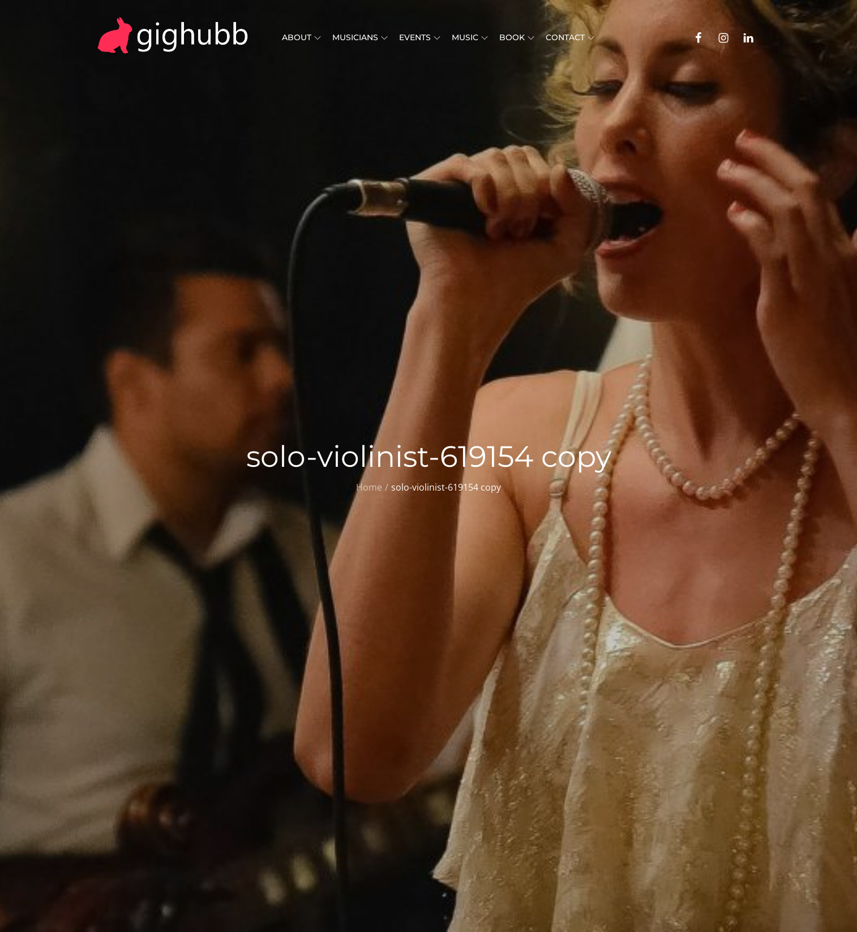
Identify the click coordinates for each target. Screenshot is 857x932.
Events (419, 37)
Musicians (360, 37)
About (301, 37)
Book (516, 37)
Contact (570, 37)
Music (470, 37)
